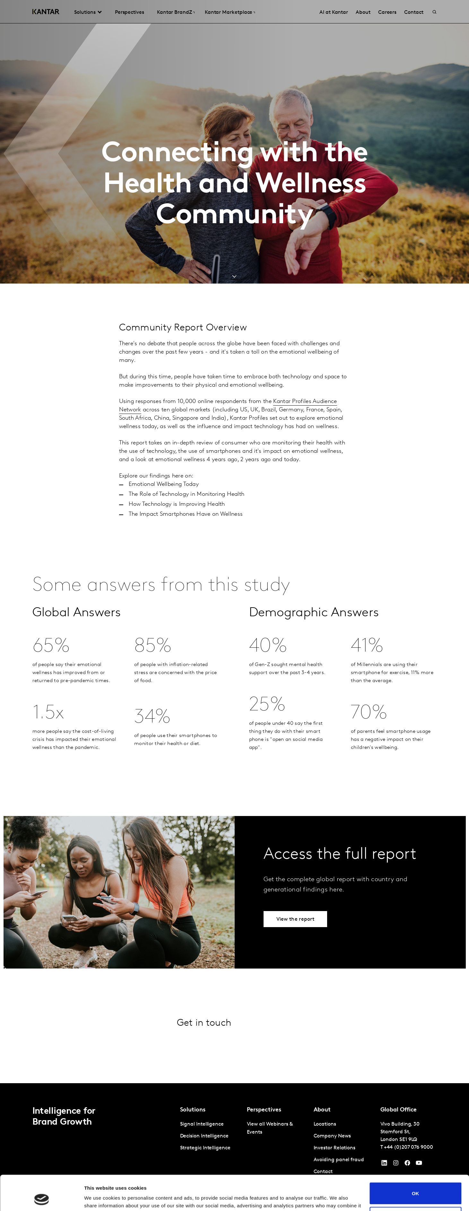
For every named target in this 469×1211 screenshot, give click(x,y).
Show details (99, 1198)
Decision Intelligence (204, 1136)
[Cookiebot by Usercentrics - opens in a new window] (41, 1198)
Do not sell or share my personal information (415, 1184)
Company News (332, 1136)
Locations (325, 1124)
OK (415, 1160)
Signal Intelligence (202, 1124)
